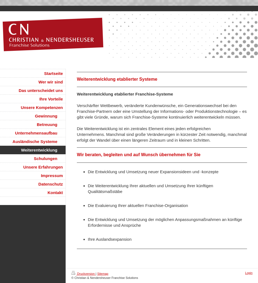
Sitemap (102, 273)
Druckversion (83, 273)
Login (249, 272)
